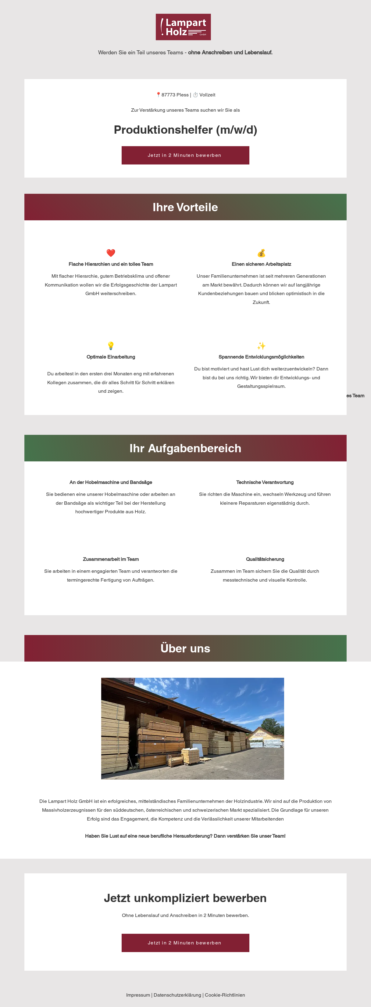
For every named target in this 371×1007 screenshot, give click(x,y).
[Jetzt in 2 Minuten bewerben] (185, 155)
